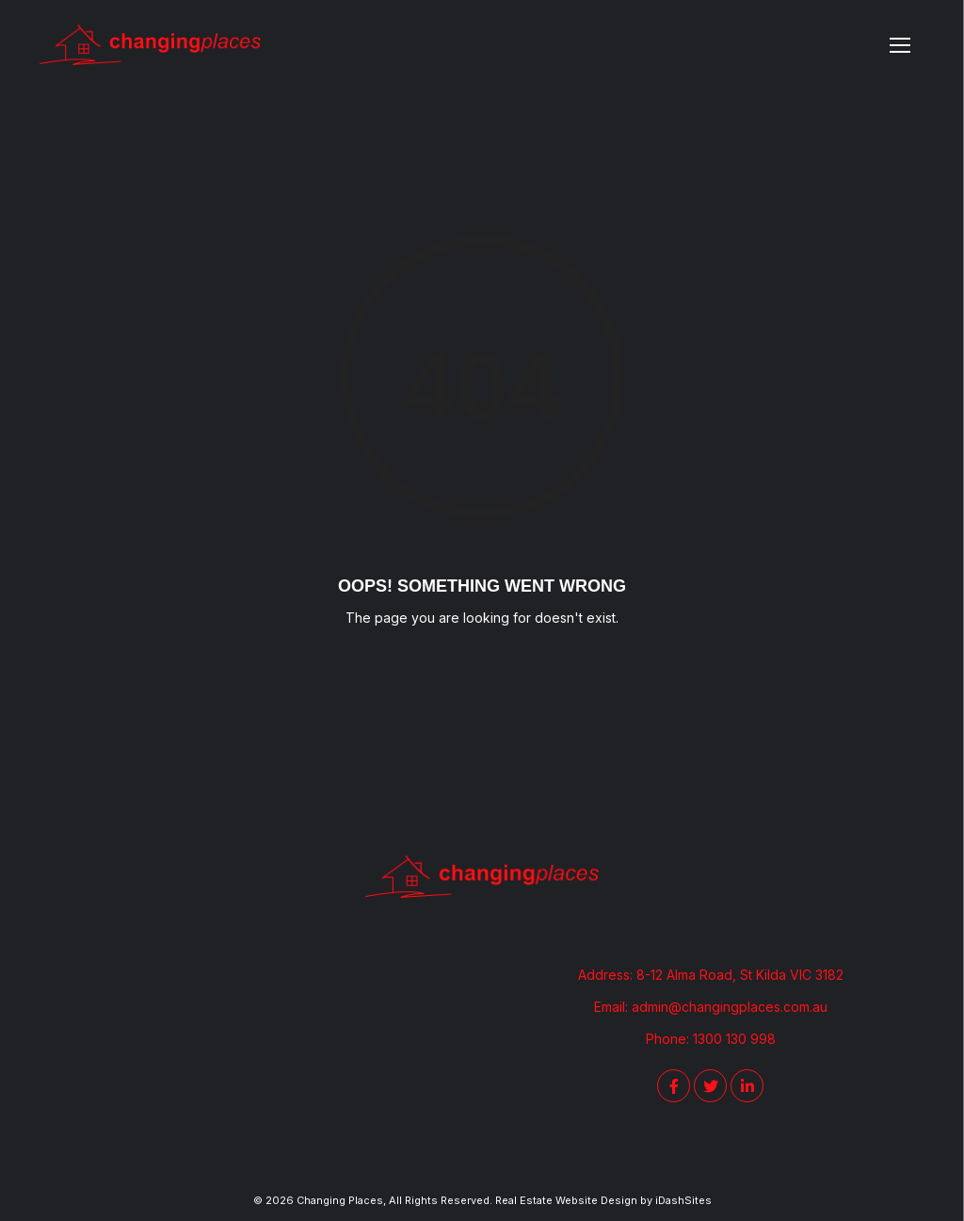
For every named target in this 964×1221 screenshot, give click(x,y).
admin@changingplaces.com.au (729, 1007)
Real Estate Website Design (566, 1200)
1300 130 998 (734, 1039)
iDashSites (683, 1200)
